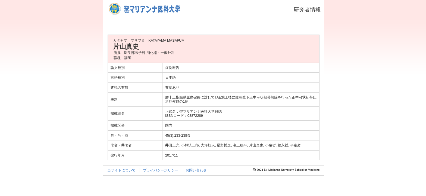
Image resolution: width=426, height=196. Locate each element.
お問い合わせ (196, 170)
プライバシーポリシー (160, 170)
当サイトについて (121, 170)
